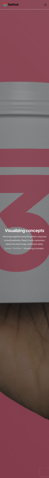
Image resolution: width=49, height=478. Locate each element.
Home (8, 248)
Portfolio (17, 248)
